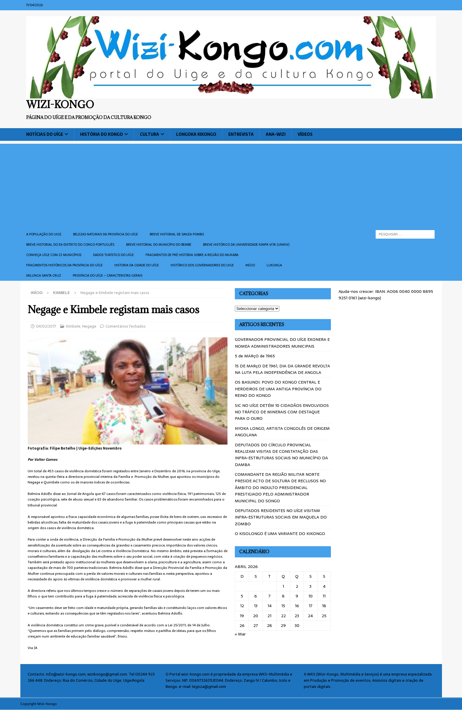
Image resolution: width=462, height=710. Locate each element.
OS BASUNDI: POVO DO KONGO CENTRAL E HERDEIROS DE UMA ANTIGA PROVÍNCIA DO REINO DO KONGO (278, 389)
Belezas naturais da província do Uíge (105, 234)
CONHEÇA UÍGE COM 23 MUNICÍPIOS (53, 254)
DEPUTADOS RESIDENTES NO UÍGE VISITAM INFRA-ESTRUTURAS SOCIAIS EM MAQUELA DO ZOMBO (281, 517)
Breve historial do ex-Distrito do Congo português (70, 244)
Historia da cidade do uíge (136, 265)
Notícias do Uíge (44, 134)
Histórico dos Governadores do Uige (202, 265)
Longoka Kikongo (196, 134)
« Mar (240, 634)
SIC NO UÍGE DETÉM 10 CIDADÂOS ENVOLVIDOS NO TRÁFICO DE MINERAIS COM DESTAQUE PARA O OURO (282, 412)
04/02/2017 (46, 326)
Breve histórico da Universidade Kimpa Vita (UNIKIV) (246, 244)
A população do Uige (43, 234)
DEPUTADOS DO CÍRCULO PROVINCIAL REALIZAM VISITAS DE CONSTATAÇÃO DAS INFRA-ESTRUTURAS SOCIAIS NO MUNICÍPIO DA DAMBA (281, 455)
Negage (89, 326)
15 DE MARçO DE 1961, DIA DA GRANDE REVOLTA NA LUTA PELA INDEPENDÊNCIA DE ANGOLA (282, 369)
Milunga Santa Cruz (43, 275)
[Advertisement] (231, 185)
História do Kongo (101, 134)
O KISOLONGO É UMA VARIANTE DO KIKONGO (280, 533)
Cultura (149, 134)
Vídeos (305, 134)
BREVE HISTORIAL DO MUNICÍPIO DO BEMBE (158, 244)
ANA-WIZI (276, 134)
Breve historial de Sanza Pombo (177, 234)
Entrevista (241, 134)
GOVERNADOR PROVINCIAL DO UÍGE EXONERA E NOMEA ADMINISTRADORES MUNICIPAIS (282, 342)
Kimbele (73, 326)
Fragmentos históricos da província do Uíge (64, 265)
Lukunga (274, 265)
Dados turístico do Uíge (113, 254)
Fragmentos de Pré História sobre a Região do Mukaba (192, 254)
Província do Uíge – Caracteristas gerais (107, 275)
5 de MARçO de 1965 (255, 356)
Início (250, 265)
